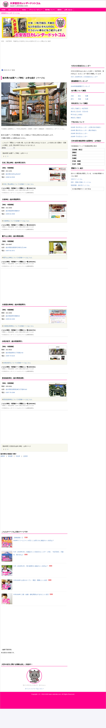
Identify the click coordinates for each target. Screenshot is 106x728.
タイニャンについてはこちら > (34, 688)
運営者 (59, 10)
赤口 (81, 96)
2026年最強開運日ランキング (80, 86)
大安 (72, 96)
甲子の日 (74, 114)
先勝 (86, 96)
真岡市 (3, 456)
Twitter (24, 10)
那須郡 (10, 456)
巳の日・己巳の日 (82, 111)
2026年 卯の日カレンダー (79, 133)
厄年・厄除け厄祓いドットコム (81, 182)
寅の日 (73, 111)
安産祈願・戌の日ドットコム (80, 185)
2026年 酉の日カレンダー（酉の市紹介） (84, 130)
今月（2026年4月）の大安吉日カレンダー (84, 77)
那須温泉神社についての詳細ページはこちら (17, 399)
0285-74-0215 (10, 356)
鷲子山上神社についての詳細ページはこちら (17, 257)
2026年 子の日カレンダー (79, 136)
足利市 (25, 456)
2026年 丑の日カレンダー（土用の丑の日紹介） (86, 127)
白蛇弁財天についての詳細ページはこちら (17, 363)
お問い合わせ (68, 10)
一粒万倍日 (84, 108)
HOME (3, 10)
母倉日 (79, 117)
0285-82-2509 (10, 214)
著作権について (50, 10)
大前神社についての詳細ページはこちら (16, 221)
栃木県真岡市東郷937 (13, 211)
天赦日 (77, 108)
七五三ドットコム (76, 179)
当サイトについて (13, 10)
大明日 (80, 114)
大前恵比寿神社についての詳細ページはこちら (18, 326)
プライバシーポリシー (35, 10)
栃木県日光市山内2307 (13, 174)
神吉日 (73, 117)
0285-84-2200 (10, 319)
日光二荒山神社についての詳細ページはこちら (18, 184)
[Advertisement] (34, 284)
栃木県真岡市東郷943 (13, 316)
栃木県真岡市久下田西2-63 (14, 352)
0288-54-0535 (10, 177)
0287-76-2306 (10, 392)
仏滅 (86, 99)
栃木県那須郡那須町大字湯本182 (16, 389)
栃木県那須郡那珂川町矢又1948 (16, 247)
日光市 (18, 456)
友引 (74, 99)
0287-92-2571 (10, 250)
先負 (79, 99)
